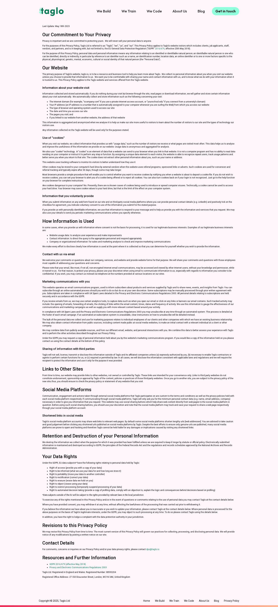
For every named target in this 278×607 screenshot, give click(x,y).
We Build (104, 11)
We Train (128, 11)
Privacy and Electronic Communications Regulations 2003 (78, 567)
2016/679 (160, 48)
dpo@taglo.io (152, 549)
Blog (201, 11)
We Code (154, 11)
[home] (51, 11)
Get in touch (225, 11)
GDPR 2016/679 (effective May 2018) (67, 564)
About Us (180, 11)
